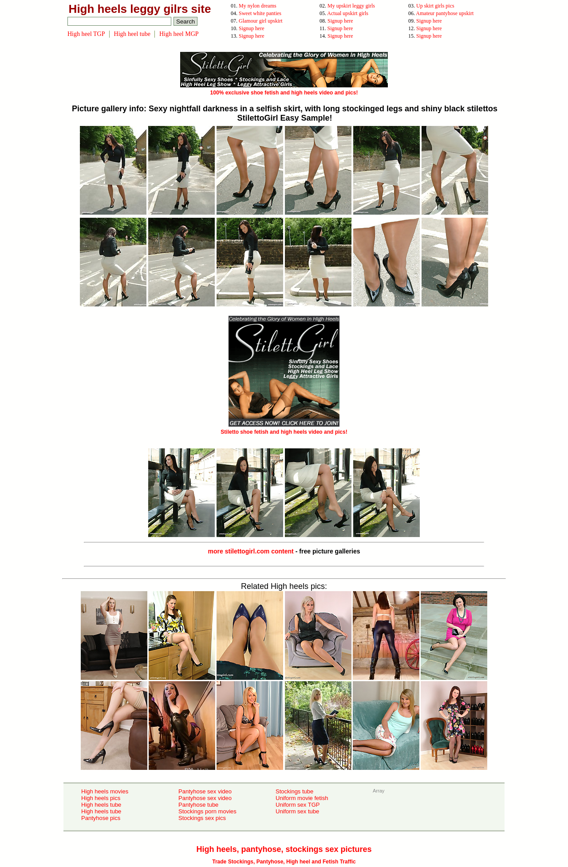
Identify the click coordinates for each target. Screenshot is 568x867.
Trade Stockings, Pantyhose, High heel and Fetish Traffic (283, 862)
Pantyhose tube (198, 804)
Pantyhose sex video (205, 791)
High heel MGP (179, 34)
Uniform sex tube (297, 811)
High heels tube (101, 804)
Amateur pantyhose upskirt (444, 13)
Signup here (340, 21)
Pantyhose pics (100, 818)
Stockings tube (294, 791)
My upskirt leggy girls (351, 6)
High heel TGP (86, 34)
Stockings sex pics (202, 818)
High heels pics (100, 798)
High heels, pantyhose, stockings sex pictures (283, 849)
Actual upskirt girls (347, 13)
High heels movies (104, 791)
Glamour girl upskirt (261, 21)
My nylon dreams (257, 6)
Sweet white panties (260, 13)
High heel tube (132, 34)
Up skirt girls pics (435, 6)
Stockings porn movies (207, 811)
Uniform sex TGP (298, 804)
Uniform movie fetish (302, 798)
